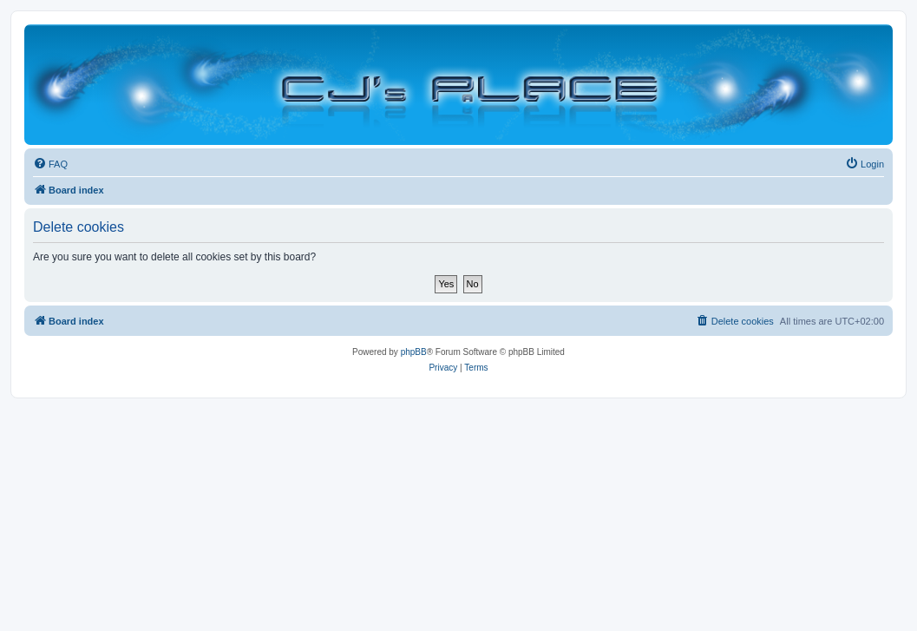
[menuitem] (50, 164)
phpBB (414, 352)
